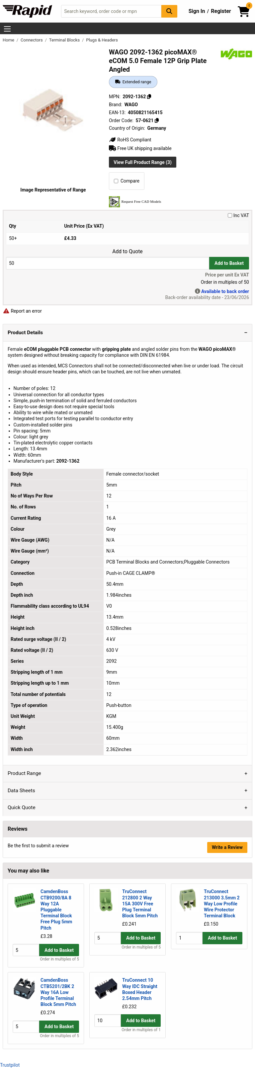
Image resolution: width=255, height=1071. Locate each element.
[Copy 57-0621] (157, 120)
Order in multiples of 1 (141, 1035)
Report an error (22, 311)
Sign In (197, 11)
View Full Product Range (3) (143, 162)
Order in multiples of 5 (59, 959)
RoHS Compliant (130, 139)
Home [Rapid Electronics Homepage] (9, 40)
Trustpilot (10, 1065)
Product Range (24, 773)
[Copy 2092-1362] (149, 96)
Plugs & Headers (102, 40)
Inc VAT (238, 215)
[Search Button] (169, 11)
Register (221, 11)
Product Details (25, 333)
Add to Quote (127, 251)
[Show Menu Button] (7, 29)
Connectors (32, 40)
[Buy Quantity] (107, 263)
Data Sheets (21, 791)
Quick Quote (22, 807)
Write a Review (227, 847)
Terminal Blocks (65, 40)
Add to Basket (229, 263)
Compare (126, 181)
